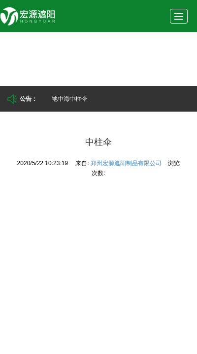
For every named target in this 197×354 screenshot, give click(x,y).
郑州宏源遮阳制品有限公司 (127, 163)
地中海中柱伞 (69, 98)
